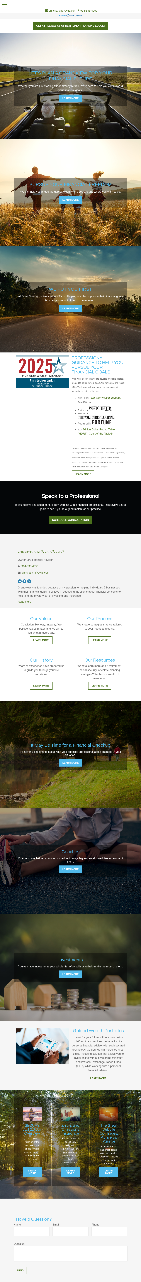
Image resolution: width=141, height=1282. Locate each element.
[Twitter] (29, 581)
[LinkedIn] (20, 581)
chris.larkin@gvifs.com (35, 572)
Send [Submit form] (20, 1270)
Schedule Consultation (70, 519)
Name (17, 1224)
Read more (24, 601)
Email (56, 1224)
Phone (95, 1224)
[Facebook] (24, 581)
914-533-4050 (29, 566)
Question (19, 1243)
